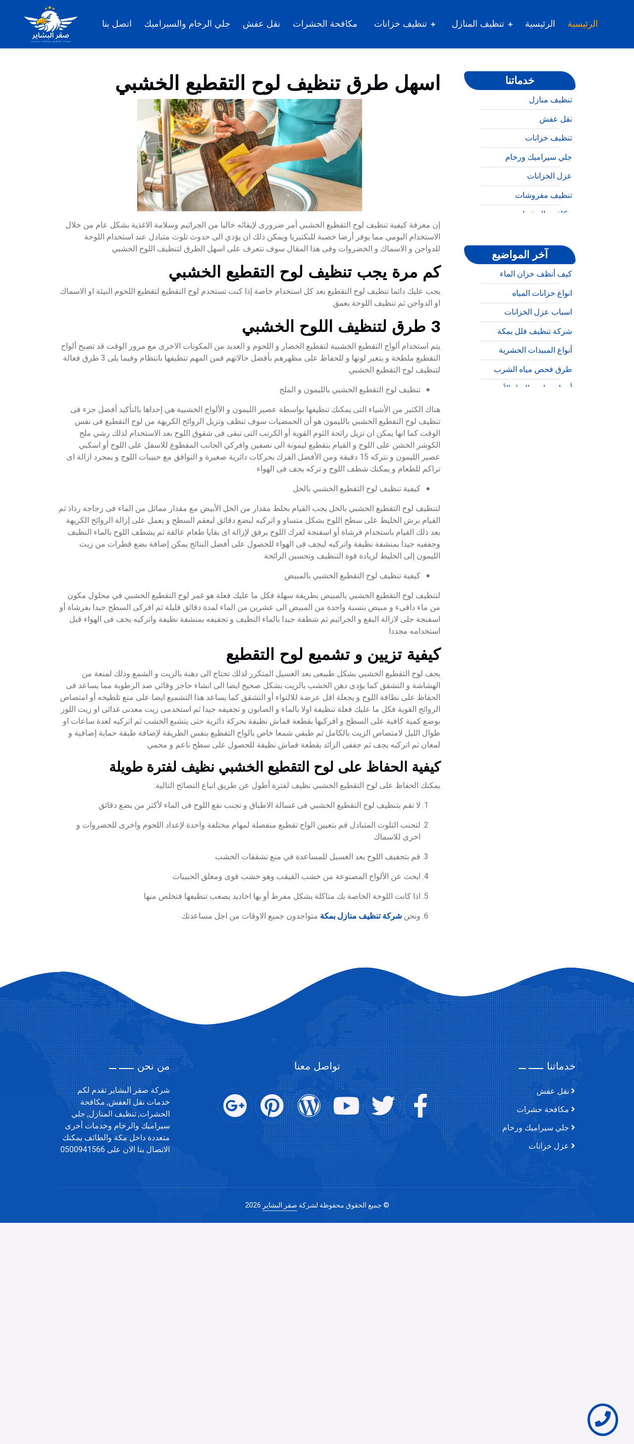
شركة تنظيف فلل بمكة (534, 371)
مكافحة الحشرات (325, 23)
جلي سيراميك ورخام (538, 197)
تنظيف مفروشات (543, 235)
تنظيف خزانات (400, 23)
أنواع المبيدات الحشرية (535, 390)
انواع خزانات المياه (542, 333)
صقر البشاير (280, 1205)
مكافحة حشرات (543, 1110)
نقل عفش (261, 23)
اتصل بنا (117, 23)
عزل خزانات (548, 1146)
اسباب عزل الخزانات (538, 352)
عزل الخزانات (549, 216)
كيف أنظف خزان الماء (536, 314)
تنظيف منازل (550, 140)
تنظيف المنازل (478, 23)
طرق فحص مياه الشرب (533, 410)
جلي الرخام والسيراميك (187, 23)
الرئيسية (583, 23)
